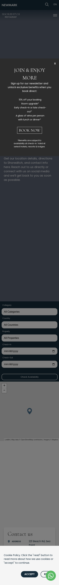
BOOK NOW (29, 130)
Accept (29, 574)
